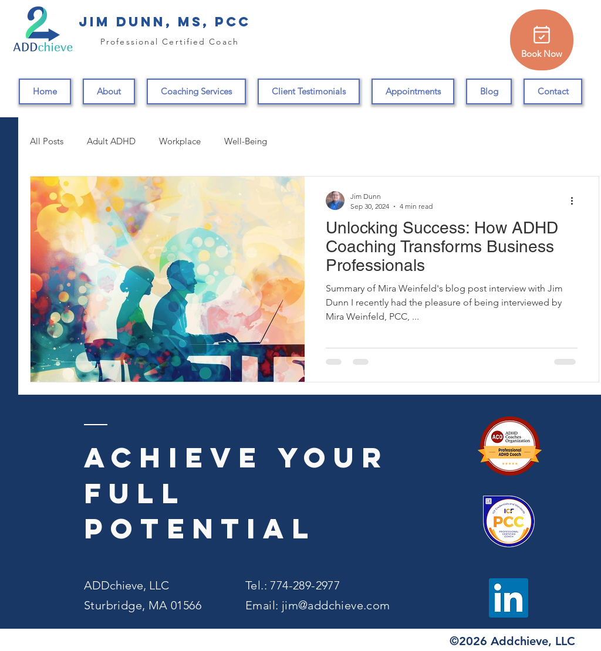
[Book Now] (541, 39)
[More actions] (576, 201)
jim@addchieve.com (336, 605)
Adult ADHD (111, 141)
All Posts (46, 141)
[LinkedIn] (508, 598)
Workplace (180, 141)
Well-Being (245, 141)
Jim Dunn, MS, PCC (165, 21)
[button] (196, 91)
